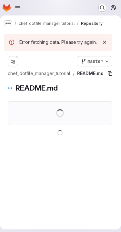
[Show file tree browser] (13, 61)
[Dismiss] (104, 42)
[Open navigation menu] (18, 8)
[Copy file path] (110, 73)
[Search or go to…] (102, 8)
